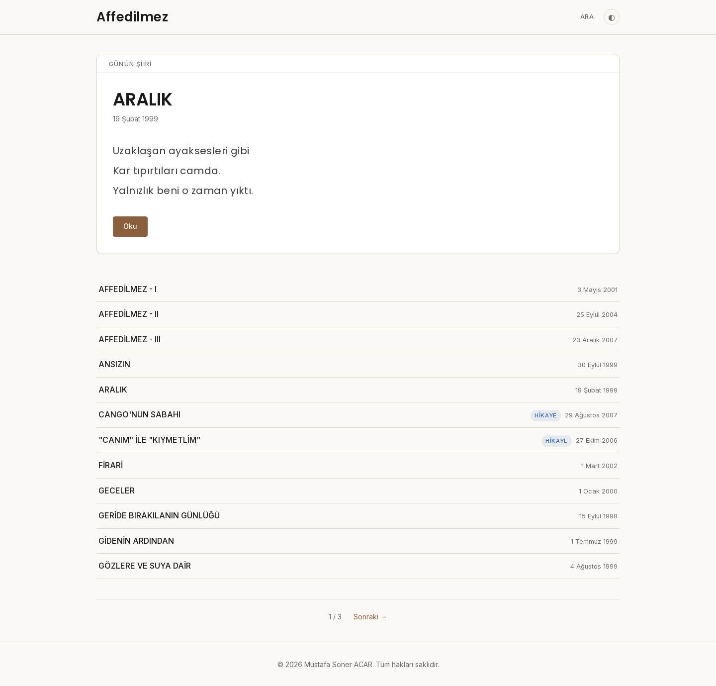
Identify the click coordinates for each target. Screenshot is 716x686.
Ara (587, 16)
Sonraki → (370, 616)
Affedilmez (132, 17)
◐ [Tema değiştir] (611, 17)
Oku (130, 226)
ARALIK (143, 99)
